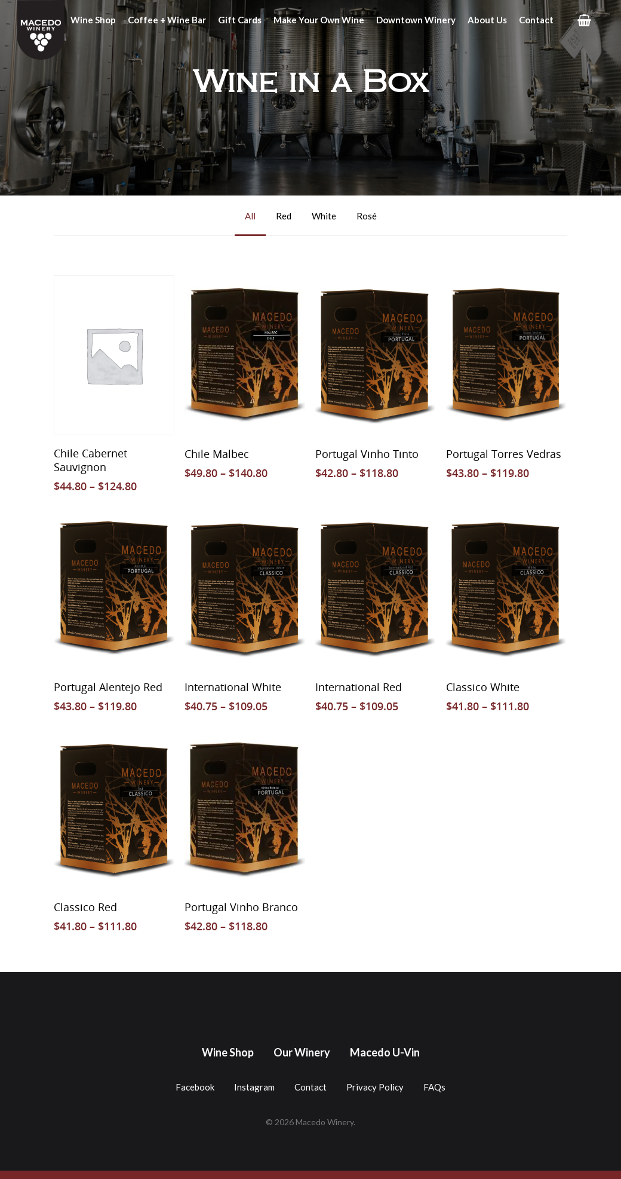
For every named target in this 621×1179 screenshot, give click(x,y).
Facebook (195, 1087)
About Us (487, 19)
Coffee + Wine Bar (167, 19)
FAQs (434, 1087)
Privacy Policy (375, 1087)
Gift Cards (240, 19)
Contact (536, 19)
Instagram (254, 1087)
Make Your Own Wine (318, 19)
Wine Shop (93, 19)
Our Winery (301, 1052)
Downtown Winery (416, 19)
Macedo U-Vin (385, 1052)
